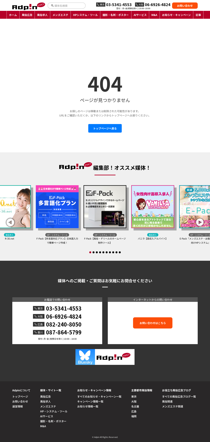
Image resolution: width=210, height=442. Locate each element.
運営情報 (17, 406)
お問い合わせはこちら (153, 323)
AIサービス (140, 15)
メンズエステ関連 (172, 406)
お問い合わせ (185, 6)
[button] (200, 222)
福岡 (133, 416)
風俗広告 (27, 15)
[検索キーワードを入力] (69, 5)
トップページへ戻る (105, 128)
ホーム (13, 15)
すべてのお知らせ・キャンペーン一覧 (99, 396)
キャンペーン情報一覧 (90, 401)
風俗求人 (42, 15)
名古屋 (135, 406)
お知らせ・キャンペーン (176, 15)
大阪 (133, 401)
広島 (133, 411)
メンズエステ (60, 15)
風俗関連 (167, 401)
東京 (133, 396)
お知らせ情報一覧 (87, 406)
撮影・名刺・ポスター (116, 15)
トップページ (20, 396)
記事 (198, 15)
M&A (154, 15)
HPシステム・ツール (85, 15)
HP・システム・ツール (53, 411)
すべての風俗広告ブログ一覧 (179, 396)
